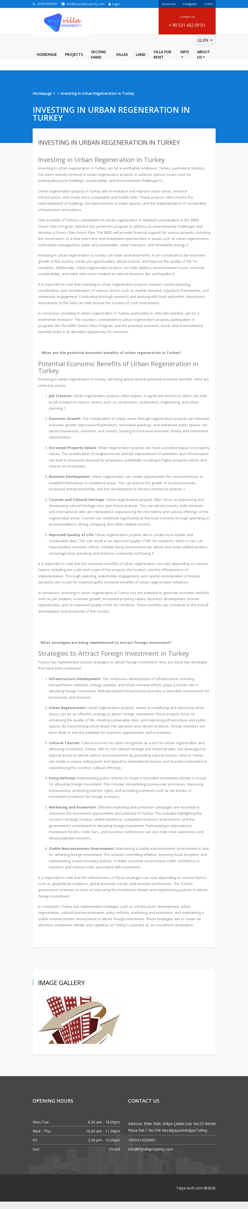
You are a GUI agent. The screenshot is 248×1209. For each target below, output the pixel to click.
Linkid (208, 4)
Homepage (47, 61)
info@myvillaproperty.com (83, 4)
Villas (122, 61)
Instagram (190, 4)
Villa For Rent (162, 62)
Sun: (36, 1156)
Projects (74, 61)
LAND (141, 61)
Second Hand (98, 62)
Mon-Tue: (41, 1129)
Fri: (35, 1147)
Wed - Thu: (42, 1138)
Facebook (169, 4)
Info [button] (184, 61)
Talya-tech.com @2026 (196, 1195)
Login (114, 4)
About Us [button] (203, 62)
